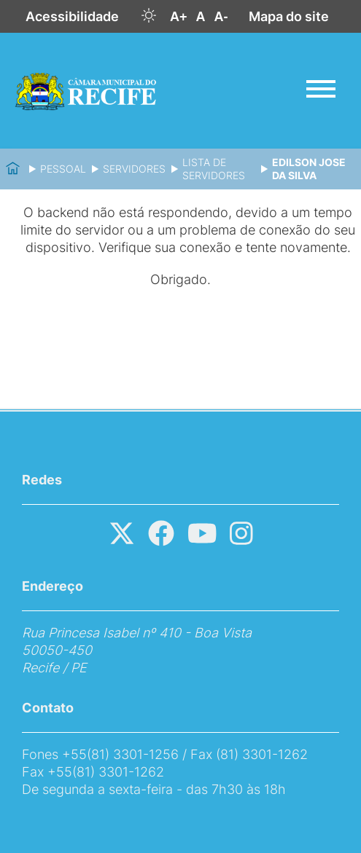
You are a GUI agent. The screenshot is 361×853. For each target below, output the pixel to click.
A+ (178, 16)
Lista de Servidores (213, 168)
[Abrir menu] (320, 89)
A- (221, 16)
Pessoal (63, 168)
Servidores (134, 168)
